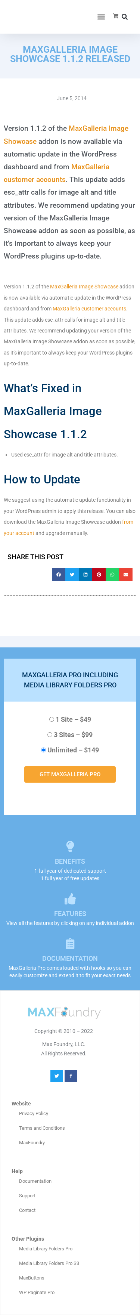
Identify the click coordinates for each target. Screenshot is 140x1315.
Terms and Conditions (42, 1128)
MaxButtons (31, 1278)
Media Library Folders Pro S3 (49, 1263)
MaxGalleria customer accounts (89, 309)
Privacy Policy (33, 1113)
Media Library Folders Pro (45, 1248)
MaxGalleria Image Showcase (84, 287)
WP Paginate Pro (37, 1292)
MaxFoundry (32, 1142)
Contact (27, 1210)
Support (27, 1195)
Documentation (35, 1181)
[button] (101, 17)
